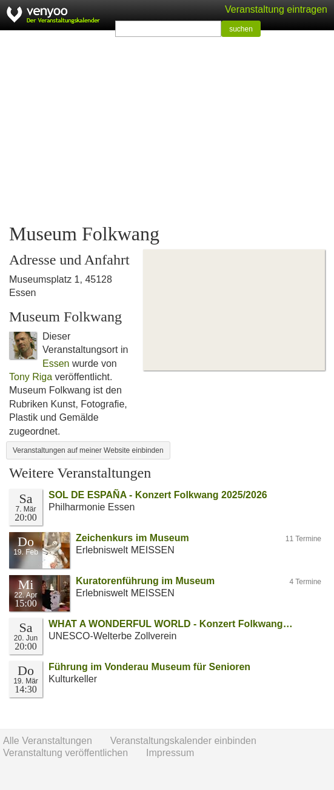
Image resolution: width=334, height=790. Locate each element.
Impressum (170, 753)
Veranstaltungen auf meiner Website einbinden (88, 450)
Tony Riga (30, 377)
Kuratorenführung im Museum (145, 581)
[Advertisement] (167, 127)
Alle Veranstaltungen (47, 741)
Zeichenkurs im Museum (132, 538)
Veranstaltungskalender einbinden (183, 741)
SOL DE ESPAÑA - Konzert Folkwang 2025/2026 (157, 495)
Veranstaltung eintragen (276, 9)
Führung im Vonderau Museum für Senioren (149, 667)
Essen (55, 363)
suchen (241, 29)
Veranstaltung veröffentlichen (65, 753)
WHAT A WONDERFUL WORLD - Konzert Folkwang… (170, 624)
